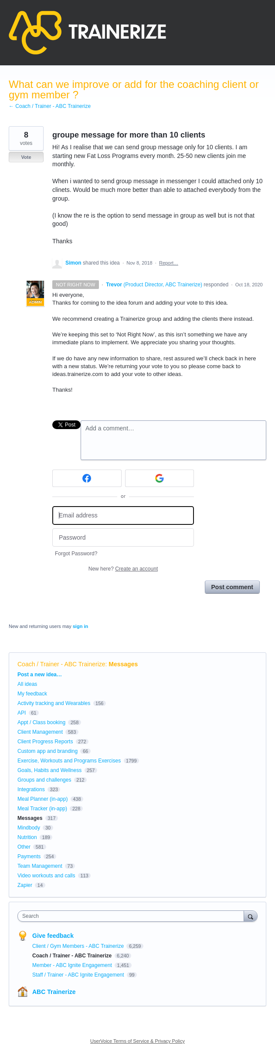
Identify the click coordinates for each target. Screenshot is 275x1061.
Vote (26, 157)
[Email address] (123, 515)
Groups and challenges (44, 780)
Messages (123, 664)
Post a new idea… (39, 675)
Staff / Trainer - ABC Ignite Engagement (79, 975)
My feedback (32, 694)
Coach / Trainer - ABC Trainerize (61, 664)
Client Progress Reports (45, 742)
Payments (29, 856)
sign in (80, 626)
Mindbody (28, 828)
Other (24, 847)
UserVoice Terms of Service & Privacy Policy (137, 1041)
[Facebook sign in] (87, 478)
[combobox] (133, 916)
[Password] (123, 537)
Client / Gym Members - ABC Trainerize (78, 946)
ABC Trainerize (54, 991)
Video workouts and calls (46, 876)
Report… (168, 262)
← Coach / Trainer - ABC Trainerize (50, 106)
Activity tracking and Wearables (53, 703)
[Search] (251, 915)
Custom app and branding (47, 751)
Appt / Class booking (41, 722)
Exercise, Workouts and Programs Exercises (69, 761)
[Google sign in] (159, 478)
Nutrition (27, 837)
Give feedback (53, 935)
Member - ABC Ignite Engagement (72, 965)
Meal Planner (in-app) (42, 799)
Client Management (40, 732)
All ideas (27, 684)
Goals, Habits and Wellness (49, 770)
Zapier (24, 885)
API (21, 713)
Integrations (31, 789)
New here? (123, 569)
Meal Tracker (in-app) (42, 809)
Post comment (232, 587)
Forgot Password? (76, 554)
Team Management (39, 866)
